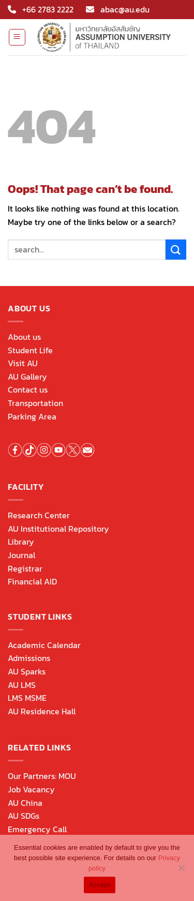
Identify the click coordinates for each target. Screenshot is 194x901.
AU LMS (22, 685)
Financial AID (32, 581)
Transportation (35, 403)
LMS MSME (27, 698)
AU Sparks (27, 671)
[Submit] (176, 249)
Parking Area (32, 416)
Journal (21, 555)
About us (24, 337)
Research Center (39, 515)
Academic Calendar (44, 645)
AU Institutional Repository (58, 528)
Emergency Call (37, 829)
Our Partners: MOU (42, 776)
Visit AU (23, 363)
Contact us (28, 389)
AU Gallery (27, 376)
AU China (25, 803)
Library (21, 541)
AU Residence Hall (42, 711)
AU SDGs (23, 815)
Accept (99, 885)
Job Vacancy (31, 789)
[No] (181, 871)
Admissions (29, 658)
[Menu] (17, 37)
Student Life (30, 350)
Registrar (25, 568)
